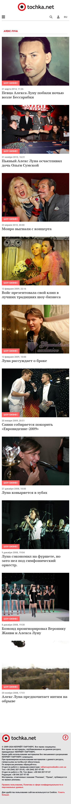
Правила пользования (12, 785)
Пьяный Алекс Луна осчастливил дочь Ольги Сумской (32, 163)
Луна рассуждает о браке (24, 360)
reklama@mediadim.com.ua (53, 767)
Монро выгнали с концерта (27, 228)
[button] (58, 17)
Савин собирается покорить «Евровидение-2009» (27, 426)
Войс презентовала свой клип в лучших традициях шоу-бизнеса (31, 294)
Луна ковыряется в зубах (24, 492)
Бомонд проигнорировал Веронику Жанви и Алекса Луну (34, 630)
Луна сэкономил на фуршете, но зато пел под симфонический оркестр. (31, 560)
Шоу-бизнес (11, 83)
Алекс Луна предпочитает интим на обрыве (34, 698)
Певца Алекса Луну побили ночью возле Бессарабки (33, 95)
